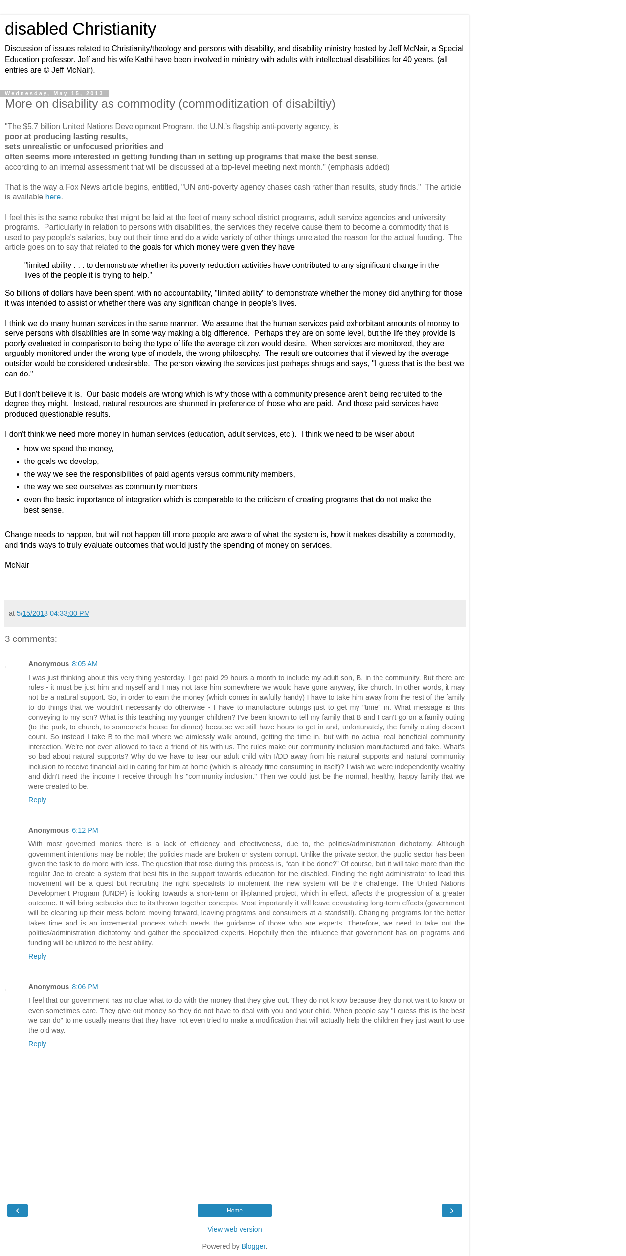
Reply (37, 800)
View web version (234, 1229)
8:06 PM (85, 987)
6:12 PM (85, 830)
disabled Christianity (80, 29)
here (53, 197)
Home (235, 1210)
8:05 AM (85, 664)
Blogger (254, 1246)
